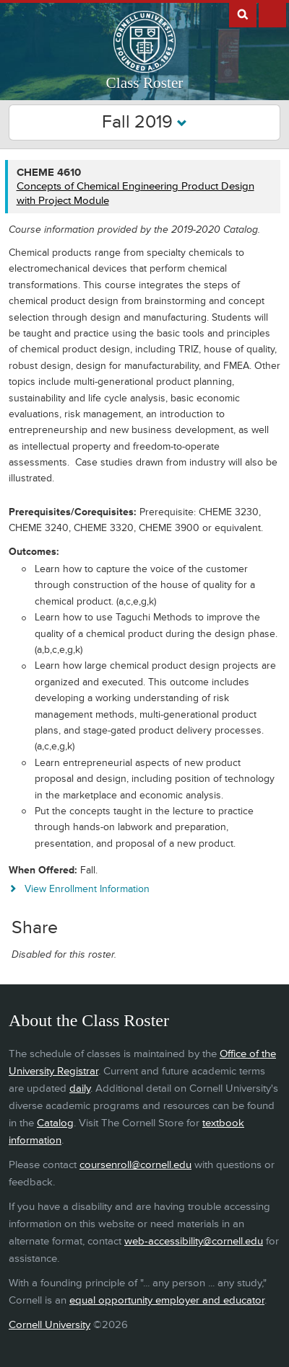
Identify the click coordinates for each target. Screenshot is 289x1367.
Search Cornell (242, 13)
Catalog (55, 1123)
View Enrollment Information (87, 889)
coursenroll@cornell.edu (135, 1165)
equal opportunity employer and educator (166, 1300)
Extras (272, 13)
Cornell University (49, 1325)
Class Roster (145, 83)
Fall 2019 (144, 122)
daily (79, 1088)
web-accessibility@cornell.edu (193, 1241)
